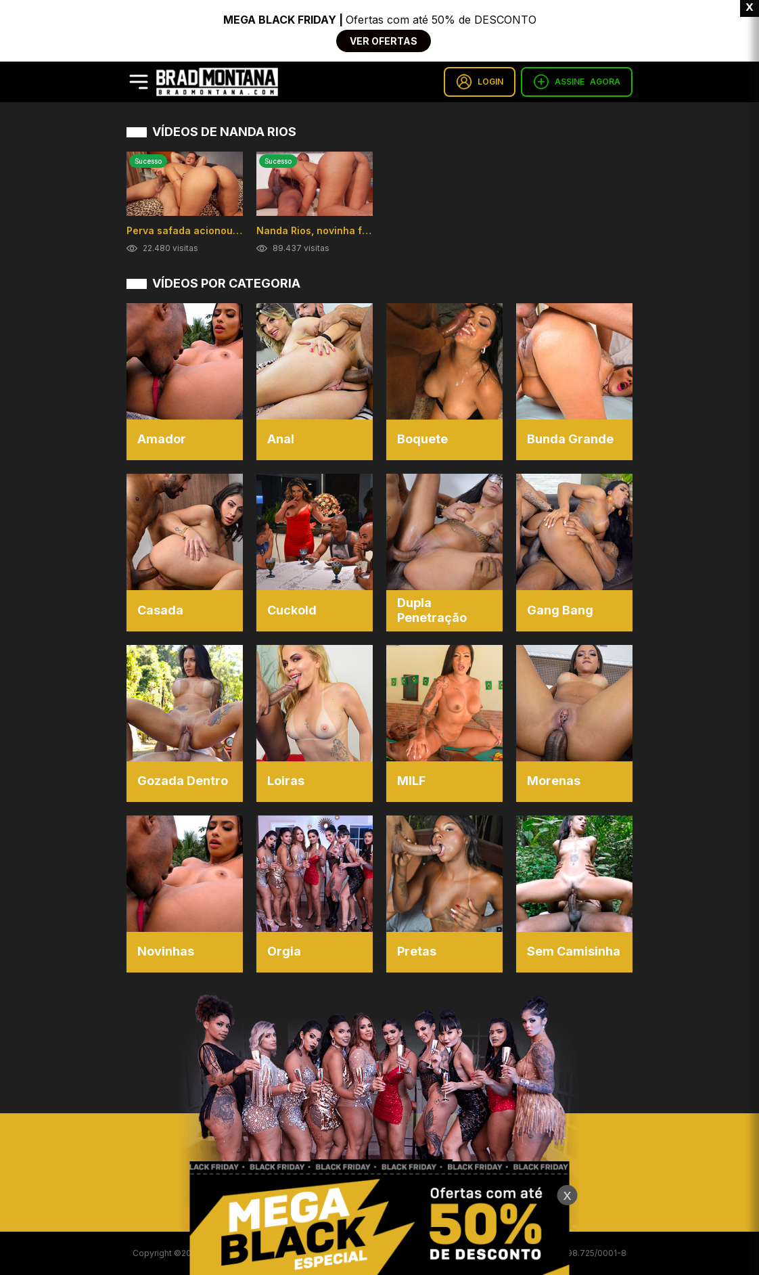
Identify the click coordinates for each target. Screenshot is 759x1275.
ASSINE (576, 82)
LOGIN (479, 82)
